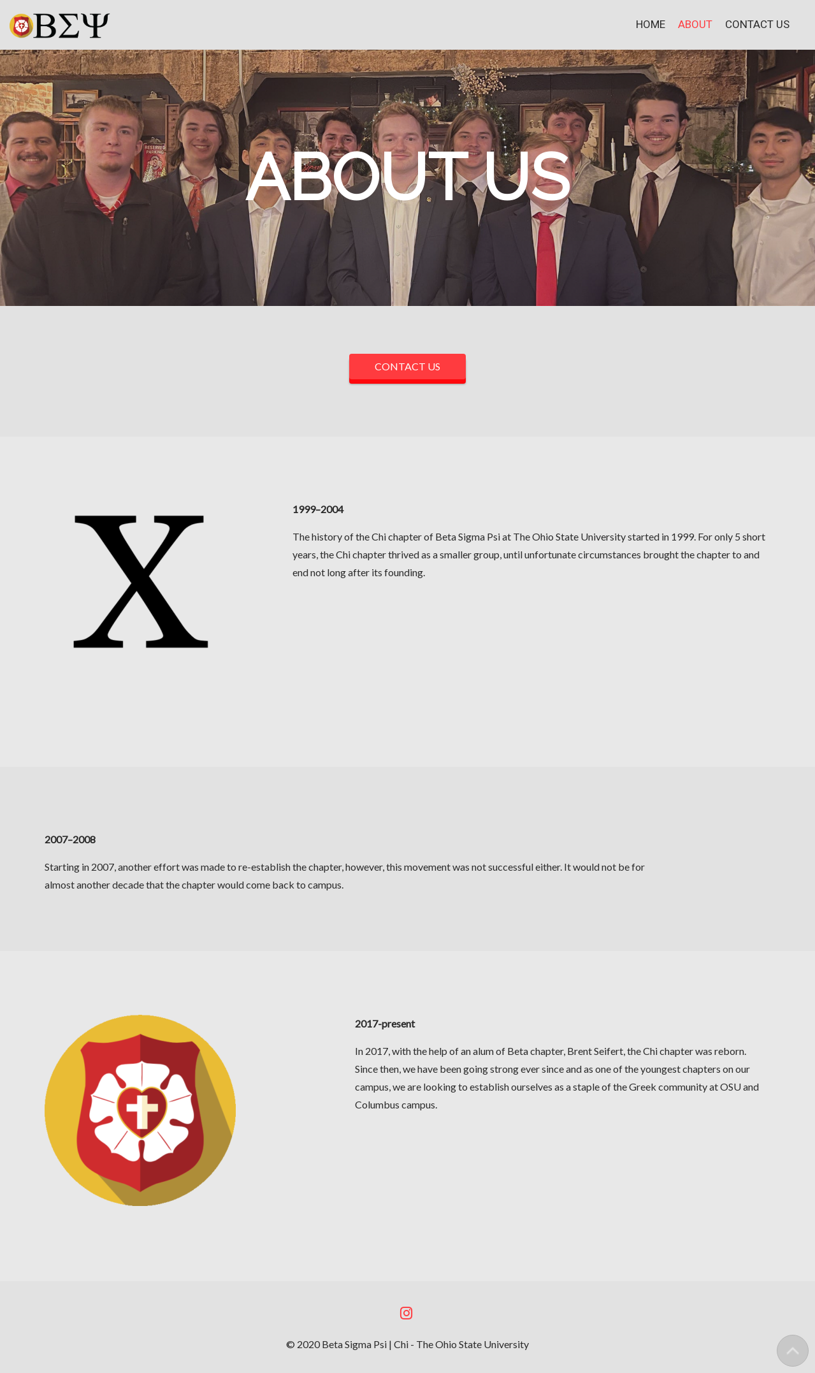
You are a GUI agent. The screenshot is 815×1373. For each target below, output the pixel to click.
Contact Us (757, 25)
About (695, 25)
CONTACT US (407, 366)
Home (650, 25)
